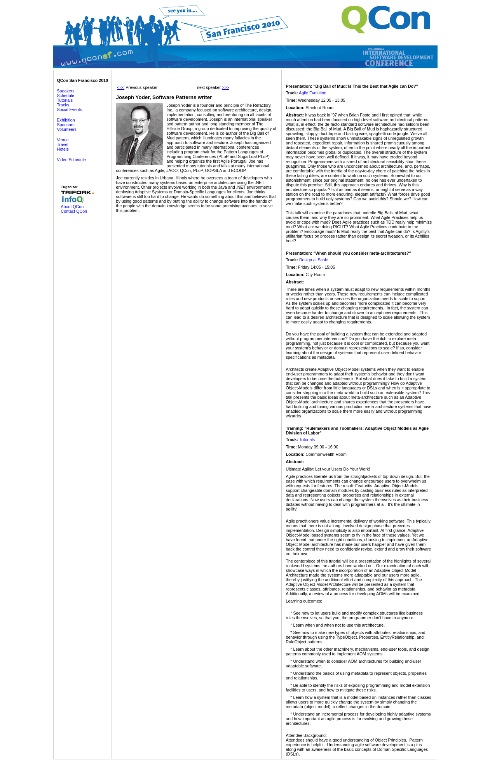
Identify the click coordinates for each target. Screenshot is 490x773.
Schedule (65, 95)
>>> (225, 87)
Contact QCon (74, 211)
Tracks (63, 104)
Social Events (69, 109)
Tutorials (65, 100)
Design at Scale (313, 259)
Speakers (66, 91)
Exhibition (66, 120)
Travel (62, 144)
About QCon (72, 206)
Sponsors (66, 124)
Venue (63, 139)
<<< (121, 87)
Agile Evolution (312, 92)
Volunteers (67, 129)
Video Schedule (71, 159)
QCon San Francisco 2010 (82, 80)
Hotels (63, 149)
